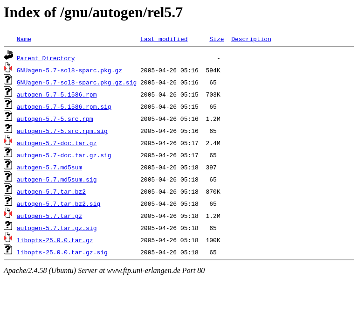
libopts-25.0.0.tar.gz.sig (62, 252)
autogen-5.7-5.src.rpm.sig (62, 130)
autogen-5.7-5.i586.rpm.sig (64, 106)
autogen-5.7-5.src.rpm (55, 118)
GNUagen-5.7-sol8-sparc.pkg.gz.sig (77, 82)
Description (251, 39)
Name (24, 39)
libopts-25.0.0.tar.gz (55, 240)
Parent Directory (46, 58)
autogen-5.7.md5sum (49, 167)
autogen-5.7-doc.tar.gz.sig (64, 155)
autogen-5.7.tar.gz (49, 215)
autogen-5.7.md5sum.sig (57, 179)
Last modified (163, 39)
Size (216, 39)
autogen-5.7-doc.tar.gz (57, 143)
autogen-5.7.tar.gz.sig (57, 228)
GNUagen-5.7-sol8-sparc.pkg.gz (69, 70)
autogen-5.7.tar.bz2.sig (58, 203)
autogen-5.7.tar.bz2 (51, 191)
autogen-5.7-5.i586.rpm (57, 94)
